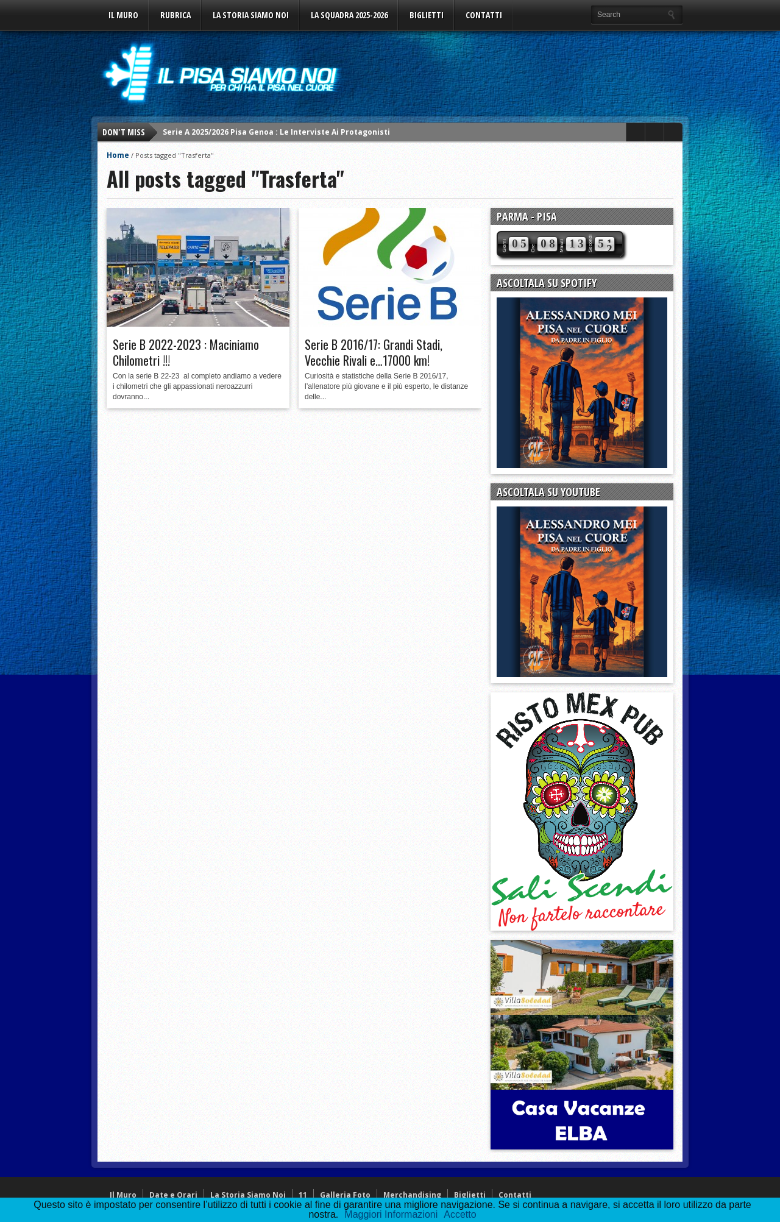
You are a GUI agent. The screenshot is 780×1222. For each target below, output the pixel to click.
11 (303, 1195)
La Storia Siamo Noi (251, 15)
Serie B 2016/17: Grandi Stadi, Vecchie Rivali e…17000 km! (373, 352)
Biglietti (427, 15)
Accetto (460, 1214)
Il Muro (123, 15)
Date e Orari (173, 1195)
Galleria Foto (345, 1195)
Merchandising (412, 1195)
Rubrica (175, 15)
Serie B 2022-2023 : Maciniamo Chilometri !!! (186, 352)
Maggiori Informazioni (391, 1214)
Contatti (484, 15)
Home (118, 155)
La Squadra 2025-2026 (349, 15)
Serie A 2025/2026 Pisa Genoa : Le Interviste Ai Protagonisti (276, 132)
